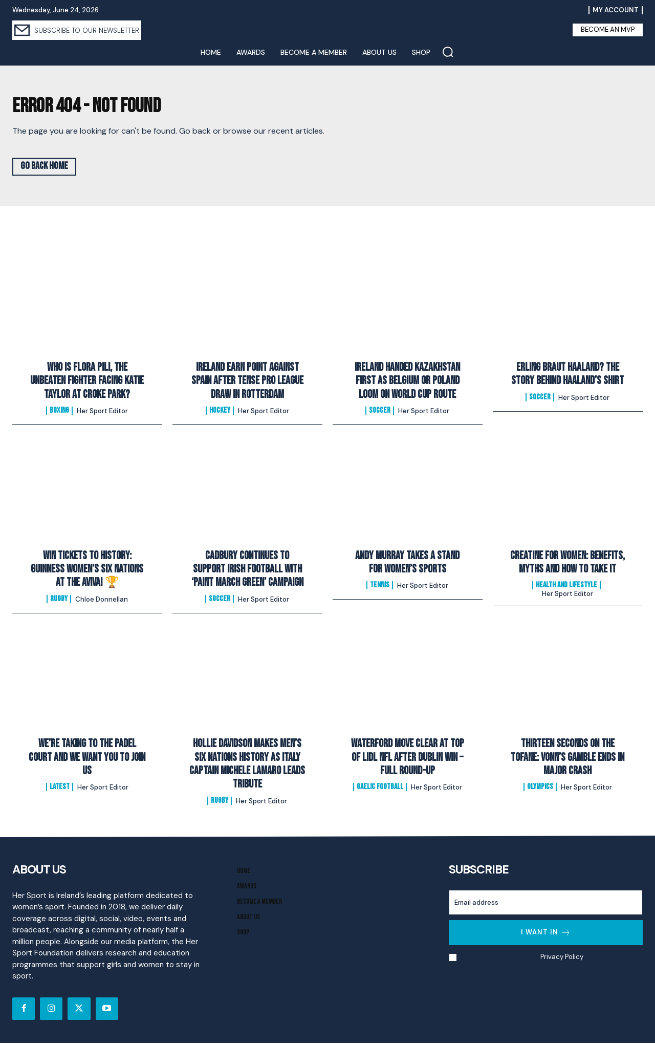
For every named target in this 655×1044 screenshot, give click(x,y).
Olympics (540, 788)
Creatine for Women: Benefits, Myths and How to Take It (567, 563)
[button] (447, 51)
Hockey (219, 412)
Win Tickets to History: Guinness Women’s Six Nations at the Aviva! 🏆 (87, 570)
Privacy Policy (561, 958)
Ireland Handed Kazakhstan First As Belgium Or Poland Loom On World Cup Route (407, 381)
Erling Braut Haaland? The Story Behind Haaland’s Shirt (567, 375)
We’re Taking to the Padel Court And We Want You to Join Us (87, 758)
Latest (60, 788)
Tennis (379, 587)
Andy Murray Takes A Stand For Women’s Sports (407, 563)
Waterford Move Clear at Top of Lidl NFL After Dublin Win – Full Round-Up (407, 758)
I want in (546, 934)
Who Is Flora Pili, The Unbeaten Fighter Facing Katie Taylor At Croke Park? (87, 381)
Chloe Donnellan (101, 600)
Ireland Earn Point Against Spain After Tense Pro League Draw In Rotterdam (247, 381)
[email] (546, 903)
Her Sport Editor (102, 412)
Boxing (59, 412)
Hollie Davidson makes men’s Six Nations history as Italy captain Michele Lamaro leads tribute (247, 765)
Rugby (59, 600)
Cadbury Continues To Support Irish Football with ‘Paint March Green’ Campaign (247, 570)
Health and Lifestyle (566, 587)
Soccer (379, 412)
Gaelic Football (380, 788)
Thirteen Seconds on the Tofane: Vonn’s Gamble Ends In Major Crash (567, 758)
